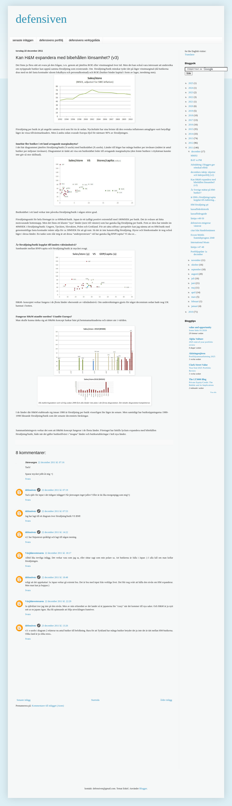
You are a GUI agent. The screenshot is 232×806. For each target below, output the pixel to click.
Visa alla (213, 392)
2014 (191, 133)
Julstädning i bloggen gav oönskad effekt (203, 166)
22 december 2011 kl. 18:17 (58, 553)
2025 (191, 83)
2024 (191, 88)
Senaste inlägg (23, 700)
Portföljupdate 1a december (199, 253)
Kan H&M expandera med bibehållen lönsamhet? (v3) (203, 182)
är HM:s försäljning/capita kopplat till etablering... (203, 198)
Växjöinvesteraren (34, 553)
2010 (191, 311)
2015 (191, 129)
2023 (191, 92)
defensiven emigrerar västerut (201, 224)
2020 (191, 106)
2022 (191, 97)
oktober (195, 264)
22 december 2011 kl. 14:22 (55, 532)
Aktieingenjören (197, 353)
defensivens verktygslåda (84, 40)
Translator (189, 54)
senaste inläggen (23, 40)
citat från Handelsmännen (203, 230)
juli (193, 278)
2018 (191, 115)
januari (194, 306)
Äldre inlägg (166, 700)
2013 (191, 138)
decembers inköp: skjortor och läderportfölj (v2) (203, 173)
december (196, 151)
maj (193, 287)
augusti (195, 274)
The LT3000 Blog (197, 379)
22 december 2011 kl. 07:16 (51, 462)
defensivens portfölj (51, 40)
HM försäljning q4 (199, 204)
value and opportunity (200, 327)
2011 (191, 147)
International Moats (200, 242)
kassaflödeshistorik (200, 209)
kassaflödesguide (199, 213)
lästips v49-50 (197, 218)
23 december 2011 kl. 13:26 (55, 625)
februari (195, 301)
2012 (191, 142)
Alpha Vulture (196, 339)
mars (193, 297)
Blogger (143, 788)
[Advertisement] (64, 740)
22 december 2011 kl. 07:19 (55, 490)
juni (193, 283)
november (196, 260)
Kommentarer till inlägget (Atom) (48, 705)
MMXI (194, 155)
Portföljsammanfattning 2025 (202, 356)
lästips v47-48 (197, 247)
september (196, 269)
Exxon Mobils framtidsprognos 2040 (203, 236)
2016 (191, 124)
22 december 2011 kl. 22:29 (58, 601)
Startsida (95, 700)
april (193, 292)
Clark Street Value (198, 364)
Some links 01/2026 (198, 330)
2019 (191, 111)
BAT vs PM (196, 160)
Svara (27, 478)
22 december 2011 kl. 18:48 (55, 577)
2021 (191, 101)
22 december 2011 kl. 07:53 (55, 511)
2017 (191, 120)
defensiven (41, 18)
